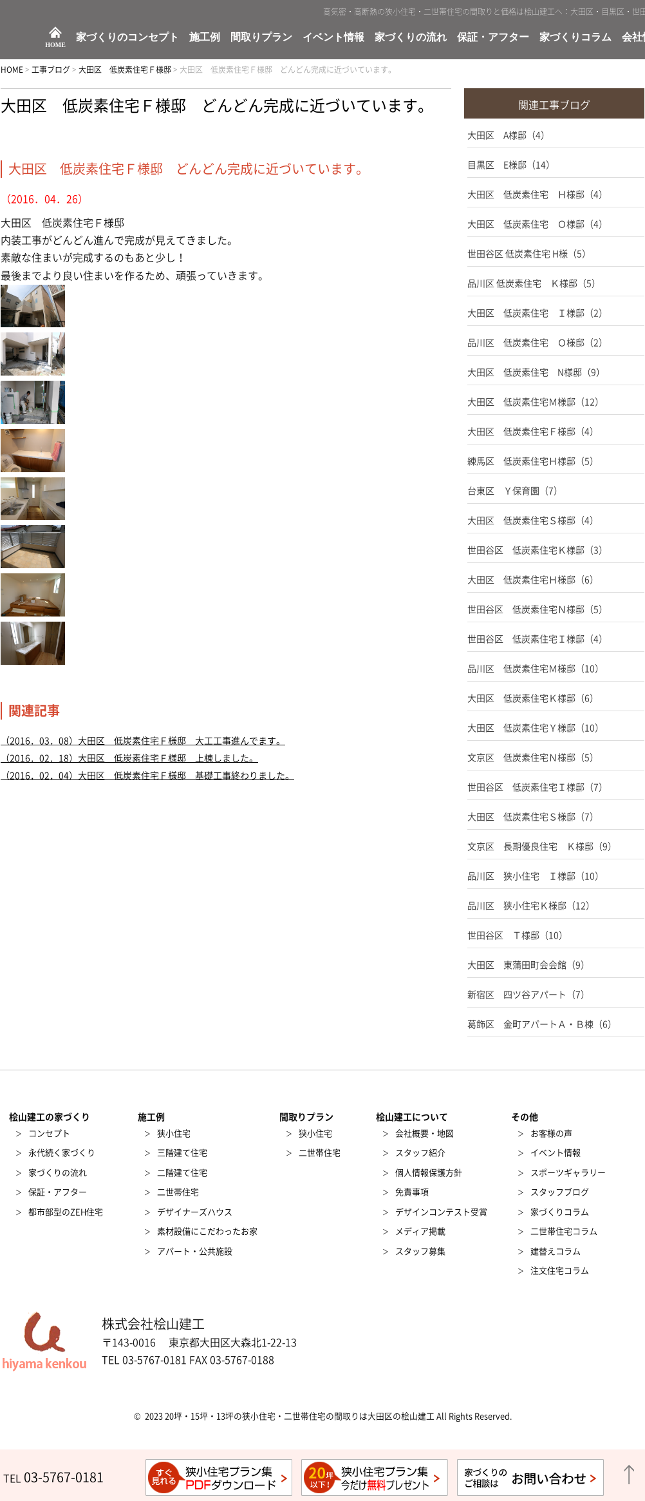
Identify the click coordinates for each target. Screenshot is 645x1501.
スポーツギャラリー (568, 1173)
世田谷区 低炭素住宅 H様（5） (529, 253)
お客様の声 (551, 1133)
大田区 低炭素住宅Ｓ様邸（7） (533, 816)
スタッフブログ (559, 1192)
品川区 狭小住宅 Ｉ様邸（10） (535, 876)
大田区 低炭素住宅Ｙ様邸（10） (535, 727)
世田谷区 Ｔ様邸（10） (517, 935)
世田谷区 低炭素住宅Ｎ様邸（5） (537, 609)
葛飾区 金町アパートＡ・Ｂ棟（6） (542, 1024)
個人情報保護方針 (428, 1173)
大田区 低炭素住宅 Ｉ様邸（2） (537, 313)
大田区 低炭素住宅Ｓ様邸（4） (533, 520)
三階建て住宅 (182, 1153)
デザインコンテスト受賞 (441, 1212)
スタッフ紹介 (420, 1153)
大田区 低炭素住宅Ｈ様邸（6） (533, 579)
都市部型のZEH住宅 (65, 1212)
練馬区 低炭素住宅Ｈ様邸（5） (533, 461)
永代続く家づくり (61, 1153)
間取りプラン (261, 37)
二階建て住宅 (182, 1173)
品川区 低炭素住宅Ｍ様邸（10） (535, 668)
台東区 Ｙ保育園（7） (515, 490)
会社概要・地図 (424, 1133)
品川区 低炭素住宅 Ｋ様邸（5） (534, 283)
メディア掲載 (420, 1231)
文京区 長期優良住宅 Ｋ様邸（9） (542, 846)
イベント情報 (333, 37)
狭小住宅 (174, 1133)
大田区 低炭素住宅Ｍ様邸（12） (535, 401)
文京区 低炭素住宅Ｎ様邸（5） (533, 757)
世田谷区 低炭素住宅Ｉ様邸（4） (537, 639)
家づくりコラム (575, 37)
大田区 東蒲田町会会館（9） (528, 965)
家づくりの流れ (411, 37)
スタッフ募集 (420, 1251)
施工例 (204, 37)
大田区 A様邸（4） (508, 135)
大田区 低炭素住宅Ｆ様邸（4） (533, 431)
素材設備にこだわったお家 (207, 1231)
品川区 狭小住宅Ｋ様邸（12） (531, 905)
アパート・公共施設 (194, 1251)
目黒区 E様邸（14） (511, 164)
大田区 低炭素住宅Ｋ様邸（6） (533, 698)
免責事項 (412, 1192)
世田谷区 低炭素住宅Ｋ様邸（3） (537, 550)
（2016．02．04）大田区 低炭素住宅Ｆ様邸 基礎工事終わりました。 (147, 775)
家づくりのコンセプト (127, 37)
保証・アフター (493, 37)
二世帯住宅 (178, 1192)
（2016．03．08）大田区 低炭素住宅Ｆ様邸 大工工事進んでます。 (143, 740)
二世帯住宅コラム (563, 1231)
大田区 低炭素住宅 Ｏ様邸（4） (537, 224)
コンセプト (49, 1133)
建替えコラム (555, 1251)
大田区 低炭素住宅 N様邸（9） (536, 372)
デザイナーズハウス (194, 1212)
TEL (53, 1478)
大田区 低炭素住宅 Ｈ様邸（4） (537, 194)
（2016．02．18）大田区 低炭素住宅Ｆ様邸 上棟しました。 (129, 758)
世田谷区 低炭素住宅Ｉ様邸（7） (537, 787)
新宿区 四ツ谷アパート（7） (528, 994)
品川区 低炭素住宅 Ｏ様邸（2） (537, 342)
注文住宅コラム (559, 1271)
